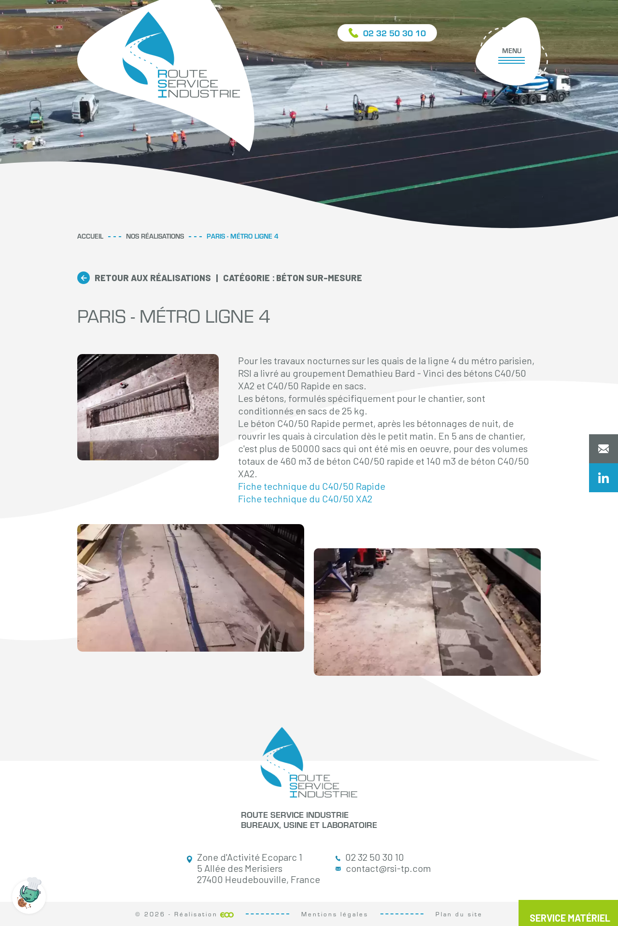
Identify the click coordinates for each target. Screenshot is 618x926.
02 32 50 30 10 (370, 857)
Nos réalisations (155, 236)
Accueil (90, 236)
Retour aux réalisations (153, 277)
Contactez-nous (603, 448)
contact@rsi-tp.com (383, 868)
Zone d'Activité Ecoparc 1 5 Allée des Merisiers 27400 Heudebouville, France (253, 868)
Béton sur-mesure (292, 277)
